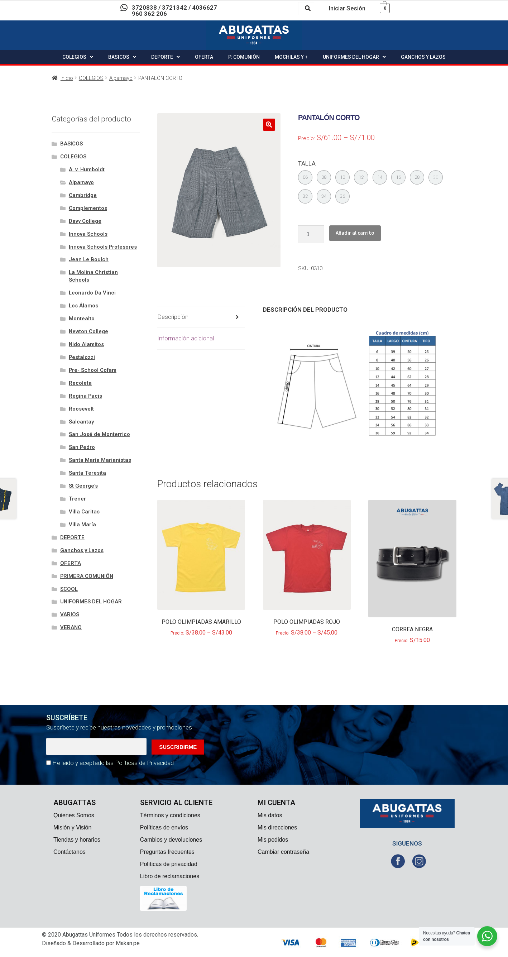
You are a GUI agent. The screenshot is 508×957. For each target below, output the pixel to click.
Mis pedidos (273, 840)
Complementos (88, 208)
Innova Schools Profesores (103, 247)
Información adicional (185, 338)
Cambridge (83, 195)
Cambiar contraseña (283, 852)
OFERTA (204, 57)
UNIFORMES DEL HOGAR (354, 57)
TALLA (307, 163)
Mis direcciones (277, 827)
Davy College (85, 221)
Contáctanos (69, 852)
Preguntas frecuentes (167, 852)
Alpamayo (121, 78)
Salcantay (81, 421)
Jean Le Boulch (89, 259)
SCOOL (69, 589)
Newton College (88, 331)
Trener (77, 499)
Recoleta (80, 383)
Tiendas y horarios (76, 840)
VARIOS (69, 614)
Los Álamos (83, 305)
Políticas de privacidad (168, 864)
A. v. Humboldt (87, 169)
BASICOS (122, 57)
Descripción (172, 316)
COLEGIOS (77, 57)
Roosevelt (81, 409)
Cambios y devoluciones (171, 840)
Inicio (67, 78)
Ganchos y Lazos (82, 550)
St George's (83, 486)
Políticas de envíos (164, 827)
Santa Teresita (87, 473)
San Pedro (82, 447)
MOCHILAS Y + (291, 57)
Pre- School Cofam (92, 370)
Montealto (82, 318)
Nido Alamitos (86, 344)
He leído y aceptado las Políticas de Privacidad (113, 762)
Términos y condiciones (170, 815)
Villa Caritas (84, 511)
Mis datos (270, 815)
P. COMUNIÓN (244, 57)
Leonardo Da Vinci (92, 293)
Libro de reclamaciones (169, 876)
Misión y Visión (72, 827)
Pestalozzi (82, 357)
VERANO (71, 627)
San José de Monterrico (99, 434)
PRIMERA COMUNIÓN (86, 576)
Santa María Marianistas (100, 460)
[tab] (201, 317)
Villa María (82, 524)
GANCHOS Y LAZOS (423, 57)
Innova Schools (88, 234)
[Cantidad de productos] (311, 234)
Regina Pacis (85, 396)
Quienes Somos (73, 815)
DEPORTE (165, 57)
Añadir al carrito (355, 232)
